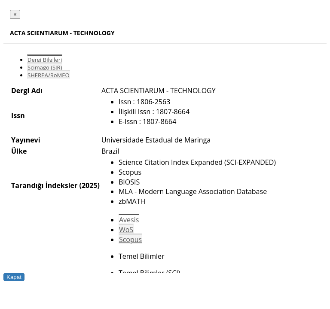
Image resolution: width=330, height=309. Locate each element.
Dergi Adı (27, 90)
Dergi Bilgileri (45, 60)
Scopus (130, 239)
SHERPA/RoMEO (49, 75)
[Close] (15, 14)
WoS (126, 229)
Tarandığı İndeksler (44, 185)
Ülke (19, 151)
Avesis (129, 219)
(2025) (89, 185)
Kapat (13, 277)
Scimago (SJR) (45, 67)
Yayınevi (25, 140)
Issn (18, 115)
